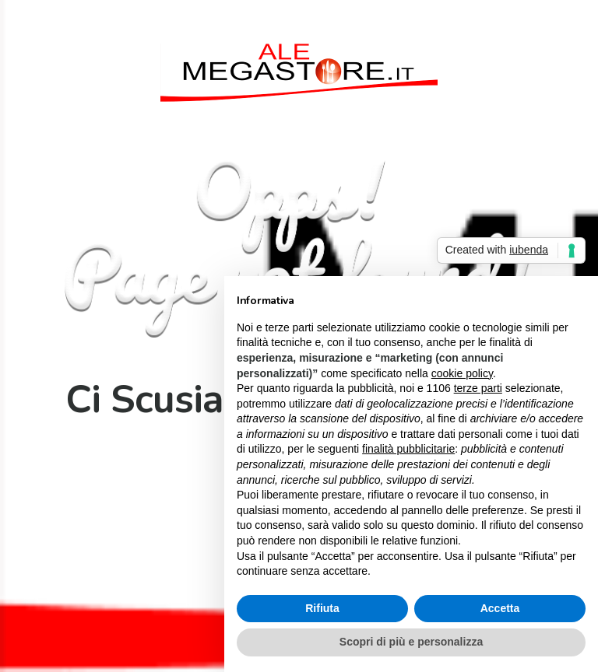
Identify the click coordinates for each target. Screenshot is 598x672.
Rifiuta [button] (322, 608)
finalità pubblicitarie (408, 449)
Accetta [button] (500, 608)
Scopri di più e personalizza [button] (411, 641)
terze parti (478, 388)
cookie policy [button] (462, 373)
